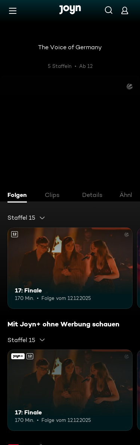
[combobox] (26, 218)
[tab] (19, 196)
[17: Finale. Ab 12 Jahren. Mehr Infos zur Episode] (70, 268)
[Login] (124, 10)
